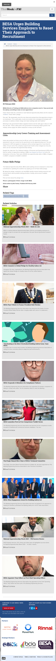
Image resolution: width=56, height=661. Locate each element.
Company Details (18, 657)
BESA (26, 196)
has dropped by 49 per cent (37, 152)
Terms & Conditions (30, 657)
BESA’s (6, 114)
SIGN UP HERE (8, 608)
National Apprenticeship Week (13, 196)
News (15, 44)
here (22, 178)
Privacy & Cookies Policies (45, 657)
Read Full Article (9, 237)
